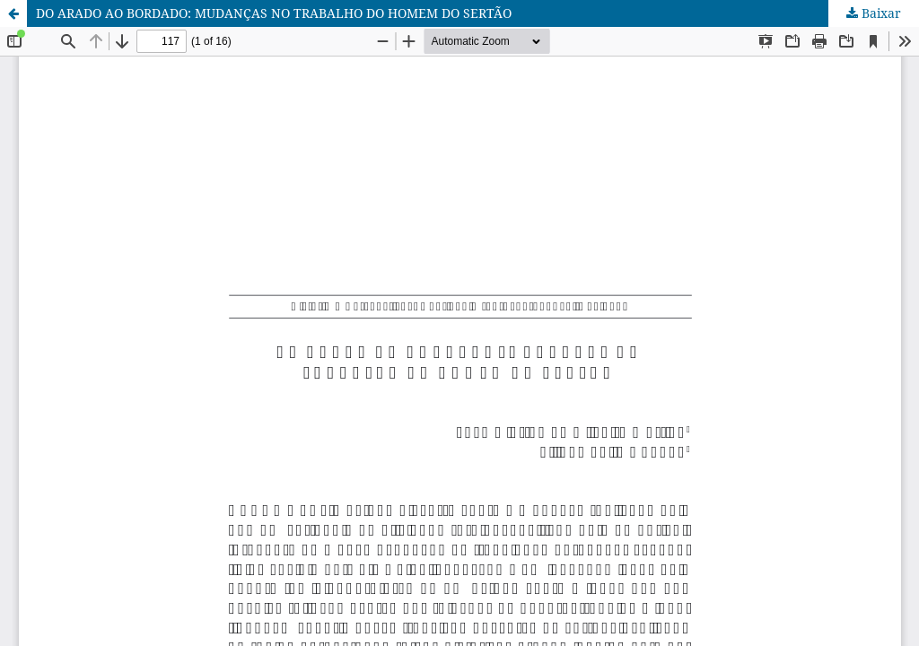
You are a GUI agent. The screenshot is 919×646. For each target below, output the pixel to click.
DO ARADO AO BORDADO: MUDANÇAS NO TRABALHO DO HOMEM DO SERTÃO (274, 13)
